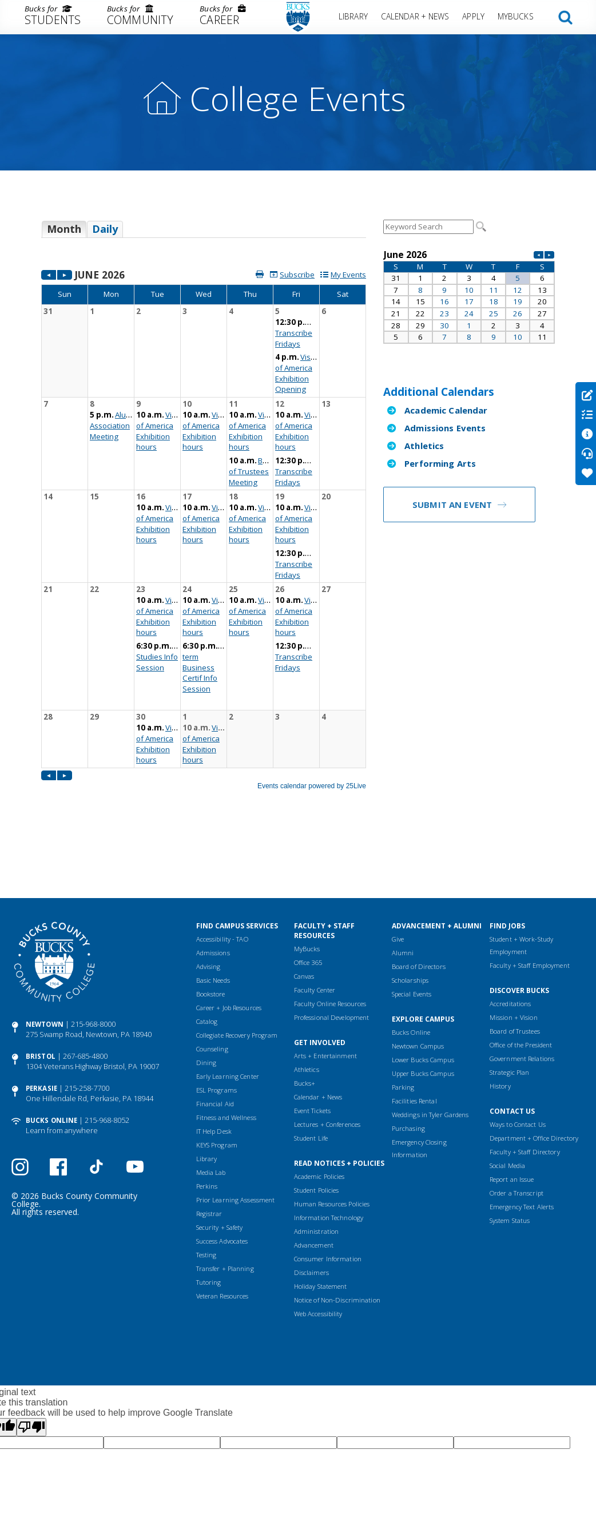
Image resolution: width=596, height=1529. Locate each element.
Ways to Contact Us (518, 1058)
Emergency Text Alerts (522, 1141)
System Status (510, 1154)
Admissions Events (445, 428)
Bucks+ (305, 1017)
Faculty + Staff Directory (525, 1086)
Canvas (304, 910)
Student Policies (316, 1124)
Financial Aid (215, 1038)
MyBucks (516, 16)
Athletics (424, 445)
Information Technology (328, 1151)
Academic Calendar (446, 410)
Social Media (507, 1099)
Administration (316, 1165)
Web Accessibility (318, 1248)
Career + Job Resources (228, 942)
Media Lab (211, 1106)
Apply (473, 16)
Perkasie (41, 1022)
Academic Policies (319, 1110)
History (500, 1020)
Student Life (311, 1072)
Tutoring (208, 1216)
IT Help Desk (214, 1065)
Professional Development (331, 951)
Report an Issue (512, 1113)
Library (353, 16)
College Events (297, 98)
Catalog (207, 955)
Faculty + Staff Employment (530, 899)
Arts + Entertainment (325, 990)
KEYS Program (216, 1079)
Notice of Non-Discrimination (337, 1234)
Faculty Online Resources (330, 938)
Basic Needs (213, 914)
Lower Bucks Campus (423, 994)
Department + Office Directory (534, 1072)
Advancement (313, 1179)
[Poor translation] (31, 1361)
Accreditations (510, 938)
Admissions (213, 887)
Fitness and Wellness (226, 1051)
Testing (206, 1189)
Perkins (207, 1120)
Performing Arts (440, 463)
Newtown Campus (418, 980)
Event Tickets (312, 1044)
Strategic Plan (510, 1006)
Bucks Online (51, 1054)
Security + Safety (219, 1161)
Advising (208, 900)
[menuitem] (52, 17)
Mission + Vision (514, 951)
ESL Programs (216, 1024)
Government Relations (522, 992)
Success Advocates (222, 1175)
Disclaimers (311, 1206)
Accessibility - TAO (222, 873)
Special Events (412, 928)
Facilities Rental (414, 1035)
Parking (403, 1021)
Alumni (403, 887)
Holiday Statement (320, 1220)
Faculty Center (315, 924)
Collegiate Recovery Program (237, 969)
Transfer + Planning (225, 1202)
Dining (206, 996)
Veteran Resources (222, 1230)
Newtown (44, 958)
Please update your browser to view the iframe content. (203, 233)
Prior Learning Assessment (235, 1134)
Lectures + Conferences (327, 1058)
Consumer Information (327, 1193)
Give (398, 873)
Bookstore (210, 928)
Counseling (212, 983)
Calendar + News (415, 16)
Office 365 (308, 896)
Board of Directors (419, 900)
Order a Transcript (516, 1127)
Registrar (209, 1147)
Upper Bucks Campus (423, 1007)
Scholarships (410, 914)
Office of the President (521, 979)
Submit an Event (452, 504)
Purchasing (408, 1062)
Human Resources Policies (332, 1138)
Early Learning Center (227, 1010)
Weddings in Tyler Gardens (430, 1049)
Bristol (40, 990)
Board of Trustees (515, 965)
